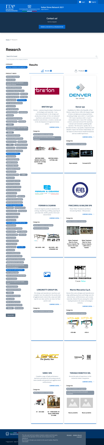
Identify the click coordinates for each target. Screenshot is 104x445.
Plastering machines (20, 208)
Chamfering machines (12, 112)
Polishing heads (22, 211)
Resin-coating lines (22, 231)
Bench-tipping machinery (13, 94)
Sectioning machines (12, 244)
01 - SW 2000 (40, 412)
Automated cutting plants (13, 76)
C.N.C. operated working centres (14, 103)
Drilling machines (22, 141)
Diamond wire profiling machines (15, 138)
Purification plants (11, 225)
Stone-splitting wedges (12, 272)
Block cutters (24, 94)
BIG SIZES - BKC (40, 247)
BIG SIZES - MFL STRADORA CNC (53, 248)
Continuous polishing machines (14, 118)
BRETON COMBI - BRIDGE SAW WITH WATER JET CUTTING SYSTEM (40, 161)
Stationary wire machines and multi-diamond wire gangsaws (15, 266)
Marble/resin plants (11, 193)
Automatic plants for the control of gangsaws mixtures (15, 83)
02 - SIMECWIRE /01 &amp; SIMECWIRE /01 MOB (54, 413)
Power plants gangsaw (12, 217)
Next (62, 153)
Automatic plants (11, 80)
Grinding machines (11, 171)
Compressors (10, 115)
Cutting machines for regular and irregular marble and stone (17, 128)
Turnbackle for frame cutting (13, 289)
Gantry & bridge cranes (12, 165)
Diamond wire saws (11, 141)
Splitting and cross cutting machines (15, 259)
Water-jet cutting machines (13, 302)
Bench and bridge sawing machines (15, 91)
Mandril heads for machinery (14, 187)
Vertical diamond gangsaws (13, 296)
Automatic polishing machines (14, 87)
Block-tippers (23, 97)
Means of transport (11, 196)
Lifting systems (10, 178)
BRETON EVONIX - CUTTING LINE (53, 159)
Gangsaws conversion (12, 162)
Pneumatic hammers (12, 211)
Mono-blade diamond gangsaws (14, 199)
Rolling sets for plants (12, 234)
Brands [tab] (46, 71)
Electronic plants (11, 148)
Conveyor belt (22, 121)
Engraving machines (21, 148)
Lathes (23, 174)
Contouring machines (12, 121)
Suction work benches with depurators (16, 275)
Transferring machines (12, 286)
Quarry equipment (11, 231)
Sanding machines (11, 238)
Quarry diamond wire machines (14, 228)
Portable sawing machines (13, 214)
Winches (10, 308)
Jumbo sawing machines (12, 174)
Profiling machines (11, 220)
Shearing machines (11, 247)
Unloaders (9, 293)
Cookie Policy (77, 435)
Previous (32, 153)
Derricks (10, 132)
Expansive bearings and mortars (14, 151)
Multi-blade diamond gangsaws (14, 202)
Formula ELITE (86, 163)
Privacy (69, 435)
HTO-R (86, 332)
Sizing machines (10, 250)
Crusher (10, 124)
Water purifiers (10, 299)
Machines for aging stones (13, 184)
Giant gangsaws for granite (13, 168)
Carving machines (11, 106)
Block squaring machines (13, 97)
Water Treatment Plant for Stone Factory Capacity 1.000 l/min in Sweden (86, 244)
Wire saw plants (19, 308)
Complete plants (23, 112)
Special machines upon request (14, 256)
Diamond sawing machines (13, 135)
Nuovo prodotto (73, 413)
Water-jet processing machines (14, 305)
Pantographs (10, 208)
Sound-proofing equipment (13, 253)
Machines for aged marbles (13, 181)
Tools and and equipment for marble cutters (15, 282)
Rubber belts (22, 234)
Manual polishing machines (13, 190)
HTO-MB (73, 332)
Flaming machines (11, 156)
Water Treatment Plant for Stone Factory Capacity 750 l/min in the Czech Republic (73, 244)
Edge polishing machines (21, 145)
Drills (10, 145)
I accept (79, 437)
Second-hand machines (12, 241)
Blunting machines (11, 100)
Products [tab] (81, 71)
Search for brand (12, 56)
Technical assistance (11, 278)
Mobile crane (21, 196)
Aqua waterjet (73, 163)
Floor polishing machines (13, 159)
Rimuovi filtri (10, 315)
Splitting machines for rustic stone (15, 262)
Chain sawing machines (12, 109)
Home (8, 40)
